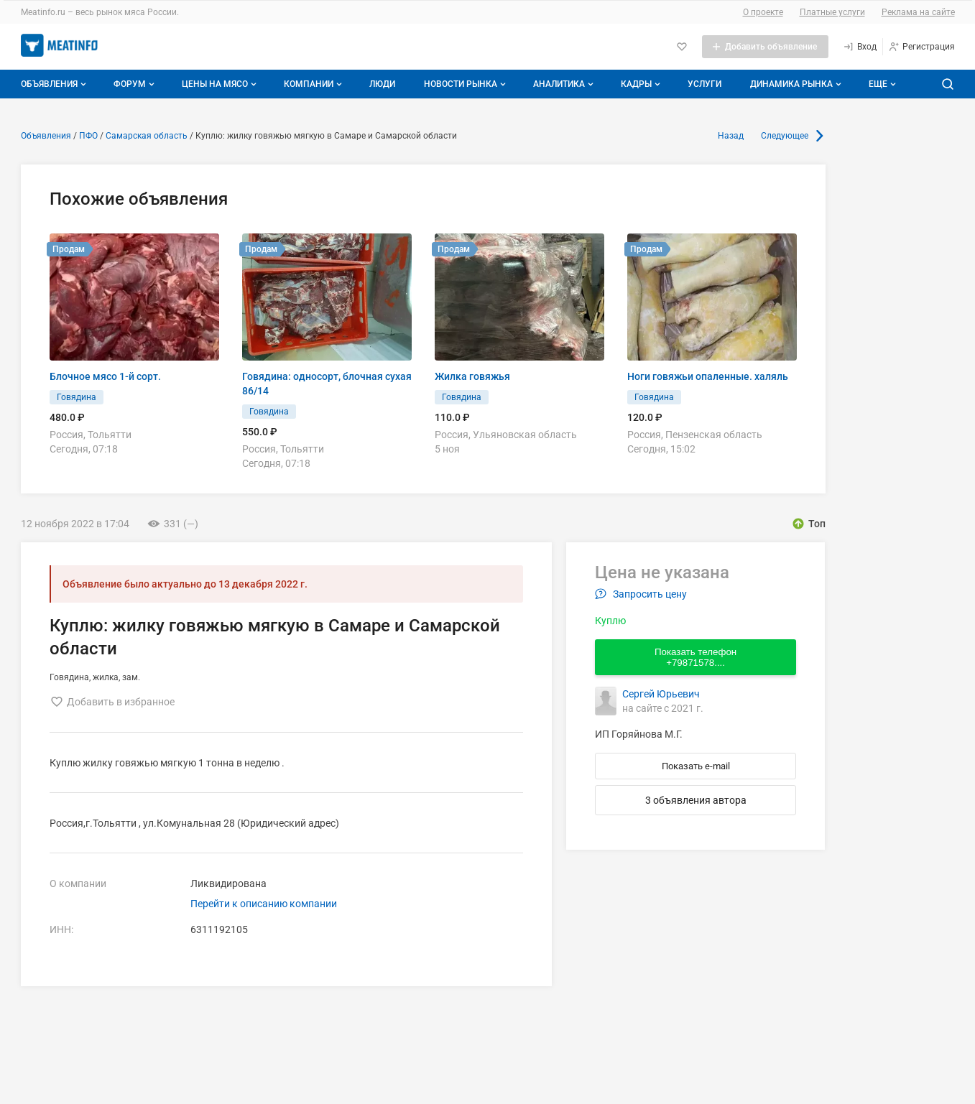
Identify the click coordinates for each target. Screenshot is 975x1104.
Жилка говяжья (472, 376)
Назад (731, 136)
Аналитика (564, 84)
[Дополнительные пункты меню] (881, 84)
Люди (382, 84)
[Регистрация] (921, 46)
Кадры (642, 84)
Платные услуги (832, 12)
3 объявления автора (696, 800)
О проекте (763, 12)
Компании (314, 84)
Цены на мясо (220, 84)
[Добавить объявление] (765, 46)
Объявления (55, 84)
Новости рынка (466, 84)
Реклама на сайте (918, 12)
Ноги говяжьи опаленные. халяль (707, 376)
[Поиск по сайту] (947, 84)
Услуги (704, 84)
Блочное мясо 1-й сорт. (105, 376)
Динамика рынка (797, 84)
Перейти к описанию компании (263, 903)
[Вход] (860, 46)
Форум (135, 84)
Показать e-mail (696, 766)
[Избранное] (682, 46)
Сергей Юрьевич (661, 694)
